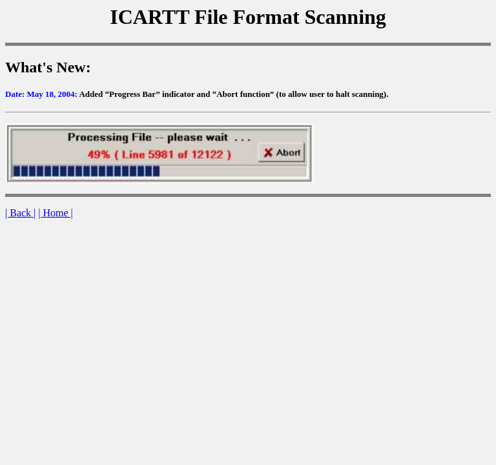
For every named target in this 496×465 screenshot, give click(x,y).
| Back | (20, 212)
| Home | (55, 212)
